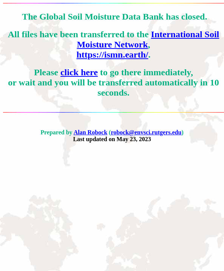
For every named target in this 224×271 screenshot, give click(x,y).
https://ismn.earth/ (112, 54)
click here (79, 72)
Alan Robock (90, 132)
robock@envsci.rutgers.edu (146, 132)
